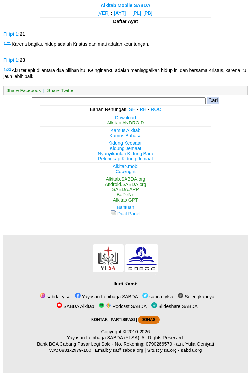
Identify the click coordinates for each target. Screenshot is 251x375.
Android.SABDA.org (125, 184)
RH (143, 109)
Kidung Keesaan (125, 143)
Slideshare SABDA (174, 306)
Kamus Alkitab (125, 130)
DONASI (148, 320)
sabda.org (191, 350)
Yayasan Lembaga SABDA (106, 296)
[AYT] (120, 13)
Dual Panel (125, 213)
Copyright (125, 171)
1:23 (7, 70)
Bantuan (125, 207)
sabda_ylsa (55, 296)
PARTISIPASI (123, 320)
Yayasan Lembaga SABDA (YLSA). (104, 337)
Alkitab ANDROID (125, 122)
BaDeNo (125, 194)
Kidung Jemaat (125, 148)
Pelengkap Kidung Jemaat (125, 158)
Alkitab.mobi (125, 166)
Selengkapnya (196, 296)
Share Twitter (61, 90)
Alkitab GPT (125, 200)
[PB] (147, 13)
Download (125, 117)
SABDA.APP (125, 189)
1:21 (7, 43)
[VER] (103, 13)
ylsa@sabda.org (126, 350)
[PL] (136, 13)
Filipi (8, 34)
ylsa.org (168, 350)
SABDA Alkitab (75, 306)
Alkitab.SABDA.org (125, 179)
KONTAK (99, 320)
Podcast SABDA (123, 306)
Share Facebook (23, 90)
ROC (156, 109)
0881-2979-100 (75, 350)
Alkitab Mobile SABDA (126, 5)
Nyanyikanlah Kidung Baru (125, 153)
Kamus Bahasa (125, 135)
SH (132, 109)
